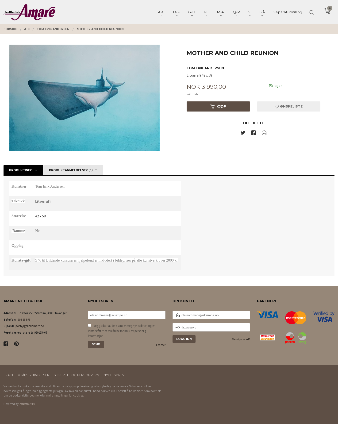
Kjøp (218, 106)
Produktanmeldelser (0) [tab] (71, 170)
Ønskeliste (289, 106)
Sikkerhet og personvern (76, 375)
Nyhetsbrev (114, 375)
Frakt (8, 375)
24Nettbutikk (27, 404)
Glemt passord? (240, 339)
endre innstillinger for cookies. (65, 395)
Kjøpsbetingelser (33, 375)
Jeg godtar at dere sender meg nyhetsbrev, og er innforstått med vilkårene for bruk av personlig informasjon (121, 331)
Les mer (160, 345)
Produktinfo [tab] (21, 170)
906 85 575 (24, 320)
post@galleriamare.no (29, 326)
